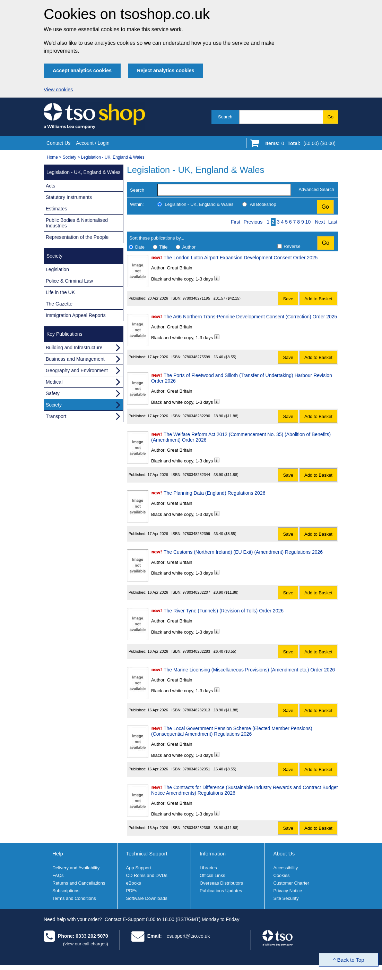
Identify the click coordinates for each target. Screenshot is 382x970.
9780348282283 (196, 651)
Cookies (282, 875)
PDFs (132, 890)
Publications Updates (221, 890)
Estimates (56, 208)
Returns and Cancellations (78, 883)
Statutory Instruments (69, 197)
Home (52, 157)
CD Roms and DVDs (146, 875)
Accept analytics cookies (82, 70)
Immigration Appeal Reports (76, 315)
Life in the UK (60, 292)
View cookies (58, 89)
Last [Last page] (332, 222)
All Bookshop (263, 204)
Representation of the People (77, 237)
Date (140, 247)
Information (213, 853)
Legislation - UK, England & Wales (113, 157)
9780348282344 (196, 475)
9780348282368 (196, 828)
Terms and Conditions (74, 898)
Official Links (212, 875)
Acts (50, 186)
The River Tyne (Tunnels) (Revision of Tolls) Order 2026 (224, 610)
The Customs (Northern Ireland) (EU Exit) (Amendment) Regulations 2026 (243, 552)
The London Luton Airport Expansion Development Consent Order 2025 (241, 257)
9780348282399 (196, 534)
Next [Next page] (320, 222)
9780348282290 (196, 416)
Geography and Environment (77, 370)
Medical (54, 382)
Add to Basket (318, 298)
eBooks (133, 883)
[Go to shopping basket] (298, 145)
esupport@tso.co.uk (188, 936)
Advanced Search (316, 189)
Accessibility (286, 867)
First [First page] (235, 222)
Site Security (286, 898)
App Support (138, 867)
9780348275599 (196, 357)
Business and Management (75, 359)
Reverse (292, 246)
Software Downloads (146, 898)
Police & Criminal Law (69, 281)
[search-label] (224, 190)
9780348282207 (196, 592)
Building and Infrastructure (74, 347)
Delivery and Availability (75, 867)
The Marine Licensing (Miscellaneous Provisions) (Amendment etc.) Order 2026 (249, 669)
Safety (53, 393)
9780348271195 (196, 298)
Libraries (208, 867)
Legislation (57, 269)
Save (288, 298)
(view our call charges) (85, 943)
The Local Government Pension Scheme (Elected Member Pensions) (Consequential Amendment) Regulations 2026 (231, 731)
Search (225, 116)
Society (69, 157)
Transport (56, 416)
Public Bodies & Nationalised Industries (77, 222)
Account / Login (93, 143)
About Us (284, 853)
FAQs (58, 875)
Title (163, 247)
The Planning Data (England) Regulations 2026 (214, 493)
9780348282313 (196, 710)
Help (57, 853)
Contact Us (58, 143)
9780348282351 (196, 769)
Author (189, 247)
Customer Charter (291, 883)
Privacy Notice (288, 890)
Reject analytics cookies (165, 70)
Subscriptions (65, 890)
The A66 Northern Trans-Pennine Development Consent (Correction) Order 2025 (250, 316)
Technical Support (146, 853)
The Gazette (59, 304)
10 (308, 222)
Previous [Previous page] (253, 222)
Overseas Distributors (221, 883)
